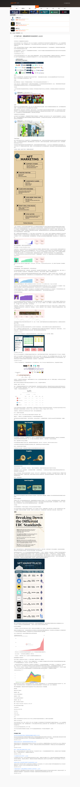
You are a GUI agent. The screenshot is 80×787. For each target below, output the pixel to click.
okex (65, 7)
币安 (59, 7)
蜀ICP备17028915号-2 (31, 785)
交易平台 (23, 7)
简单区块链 (26, 785)
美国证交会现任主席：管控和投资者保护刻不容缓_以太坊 (25, 730)
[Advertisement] (40, 771)
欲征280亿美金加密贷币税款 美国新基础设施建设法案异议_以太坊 (27, 723)
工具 (47, 7)
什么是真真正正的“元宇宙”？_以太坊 (21, 744)
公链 (16, 7)
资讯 (29, 7)
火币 (53, 7)
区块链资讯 (18, 21)
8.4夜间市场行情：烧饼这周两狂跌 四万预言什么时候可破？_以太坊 (27, 757)
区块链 (14, 21)
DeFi (41, 7)
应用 (35, 7)
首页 (10, 7)
